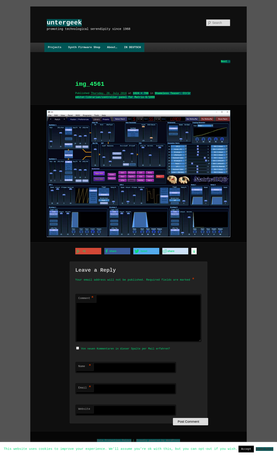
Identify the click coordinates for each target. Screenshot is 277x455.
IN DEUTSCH (132, 47)
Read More (264, 449)
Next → (225, 61)
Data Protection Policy (114, 440)
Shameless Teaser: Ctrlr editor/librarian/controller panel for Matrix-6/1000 (133, 95)
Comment (86, 298)
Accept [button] (246, 449)
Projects (54, 47)
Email (84, 387)
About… (112, 47)
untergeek (64, 22)
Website (84, 408)
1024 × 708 (140, 93)
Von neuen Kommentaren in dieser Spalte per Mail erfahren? (125, 348)
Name (84, 365)
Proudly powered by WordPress (158, 440)
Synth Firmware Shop (84, 47)
